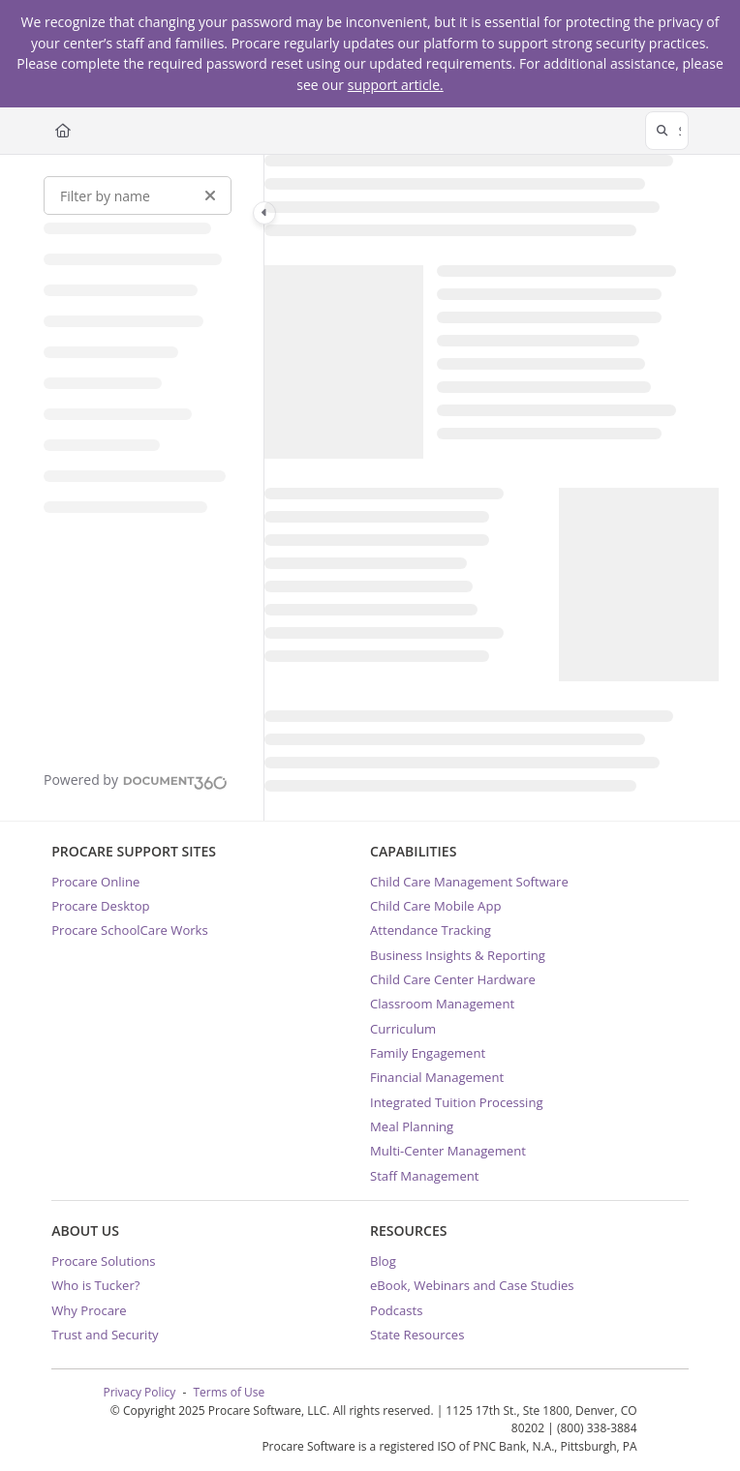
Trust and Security (104, 1334)
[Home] (63, 130)
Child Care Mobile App (435, 906)
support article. (396, 84)
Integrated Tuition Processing (456, 1102)
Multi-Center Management (448, 1150)
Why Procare (89, 1310)
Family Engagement (427, 1053)
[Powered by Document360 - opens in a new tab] (136, 780)
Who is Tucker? (95, 1285)
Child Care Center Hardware (453, 979)
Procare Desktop (100, 906)
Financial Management (437, 1077)
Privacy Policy (139, 1392)
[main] (491, 488)
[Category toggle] (264, 213)
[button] (667, 130)
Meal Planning (411, 1126)
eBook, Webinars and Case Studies (472, 1285)
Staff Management (424, 1176)
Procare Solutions (103, 1261)
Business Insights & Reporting (457, 955)
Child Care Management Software (469, 881)
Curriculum (403, 1028)
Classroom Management (442, 1003)
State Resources (417, 1334)
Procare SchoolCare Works (129, 930)
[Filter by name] (137, 195)
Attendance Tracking (430, 930)
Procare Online (95, 881)
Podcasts (396, 1310)
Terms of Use (228, 1392)
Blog (383, 1261)
